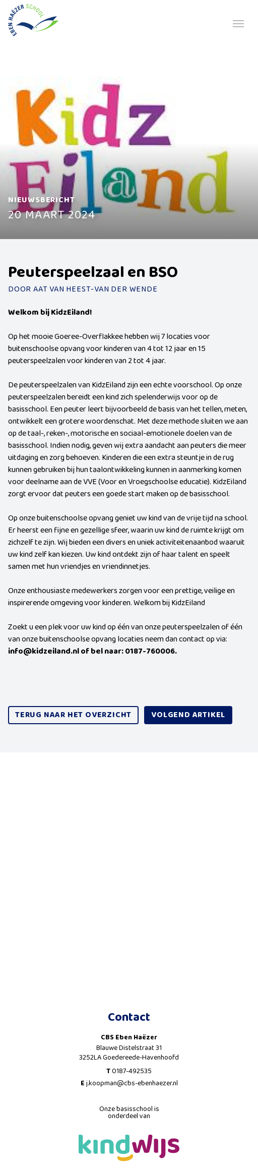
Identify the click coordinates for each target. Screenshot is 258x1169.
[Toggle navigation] (238, 22)
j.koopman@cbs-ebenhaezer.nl (132, 1083)
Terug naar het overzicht (73, 715)
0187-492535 (132, 1071)
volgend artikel (188, 715)
